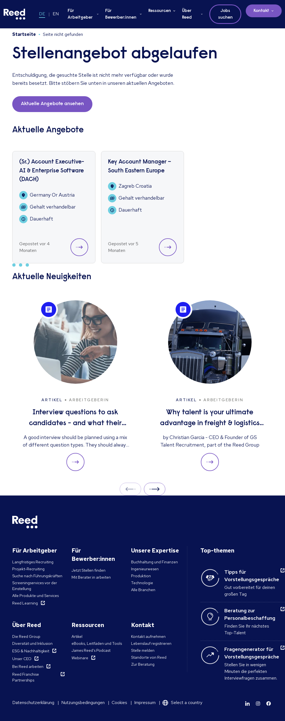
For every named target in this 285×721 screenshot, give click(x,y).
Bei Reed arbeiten (27, 666)
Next (154, 489)
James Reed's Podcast (91, 650)
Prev (130, 489)
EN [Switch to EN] (56, 14)
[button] (79, 247)
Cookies (119, 702)
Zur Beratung (142, 664)
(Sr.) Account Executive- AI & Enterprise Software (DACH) (51, 171)
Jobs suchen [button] (225, 14)
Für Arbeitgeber (80, 14)
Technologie (142, 582)
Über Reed (187, 14)
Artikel (77, 636)
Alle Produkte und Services (35, 595)
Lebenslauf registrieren (151, 643)
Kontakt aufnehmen (148, 636)
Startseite (24, 34)
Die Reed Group (26, 636)
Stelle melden (142, 650)
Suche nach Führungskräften (37, 575)
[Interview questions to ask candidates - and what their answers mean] (75, 386)
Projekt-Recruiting (28, 568)
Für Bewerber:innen (120, 14)
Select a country (186, 702)
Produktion (141, 575)
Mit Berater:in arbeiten (91, 577)
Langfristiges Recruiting (32, 561)
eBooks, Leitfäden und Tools (97, 643)
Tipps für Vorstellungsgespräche (251, 576)
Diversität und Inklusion (32, 643)
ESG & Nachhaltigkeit (30, 650)
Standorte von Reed (148, 657)
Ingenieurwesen (145, 568)
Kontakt (261, 11)
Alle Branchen (143, 589)
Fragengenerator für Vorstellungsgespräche (251, 653)
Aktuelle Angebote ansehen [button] (52, 103)
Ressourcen (159, 11)
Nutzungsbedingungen (83, 702)
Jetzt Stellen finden (88, 570)
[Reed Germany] (14, 14)
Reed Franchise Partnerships (25, 677)
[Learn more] (247, 703)
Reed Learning (25, 603)
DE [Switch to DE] (42, 14)
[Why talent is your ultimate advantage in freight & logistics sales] (210, 386)
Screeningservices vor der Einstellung (34, 585)
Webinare (80, 657)
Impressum (145, 702)
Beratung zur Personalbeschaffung (249, 614)
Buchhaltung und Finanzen (154, 561)
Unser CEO (21, 658)
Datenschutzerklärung (33, 702)
